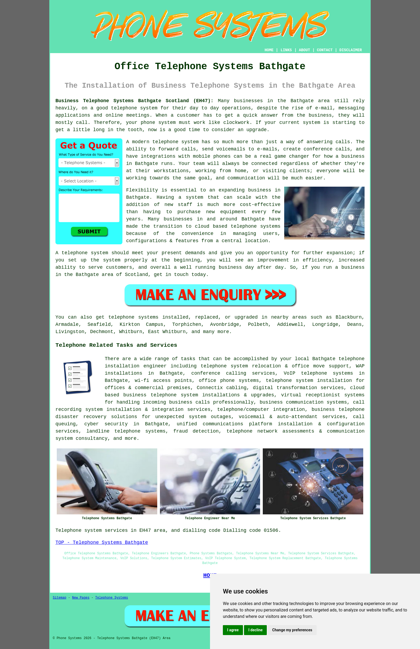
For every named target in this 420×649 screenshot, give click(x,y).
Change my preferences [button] (292, 630)
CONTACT (325, 50)
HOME (269, 50)
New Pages (80, 598)
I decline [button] (255, 630)
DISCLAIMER (350, 50)
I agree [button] (233, 630)
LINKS (286, 50)
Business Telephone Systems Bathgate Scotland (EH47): (134, 101)
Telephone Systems (111, 598)
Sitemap (59, 598)
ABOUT (304, 50)
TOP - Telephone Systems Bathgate (101, 542)
